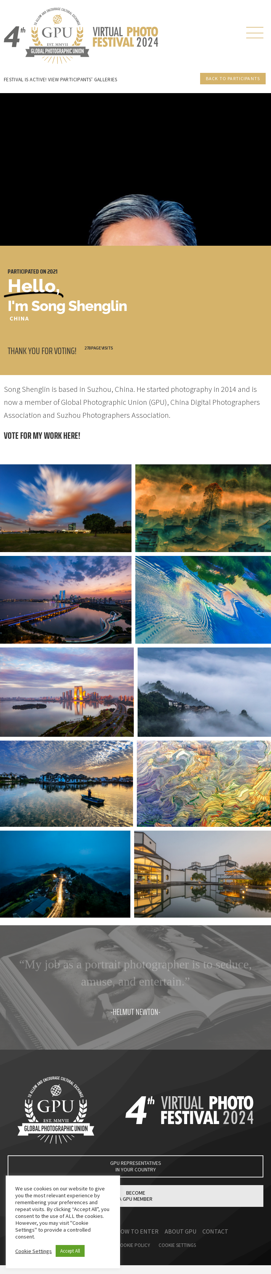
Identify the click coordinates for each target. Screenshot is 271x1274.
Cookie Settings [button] (33, 1251)
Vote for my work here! (42, 435)
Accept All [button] (70, 1251)
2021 (52, 271)
